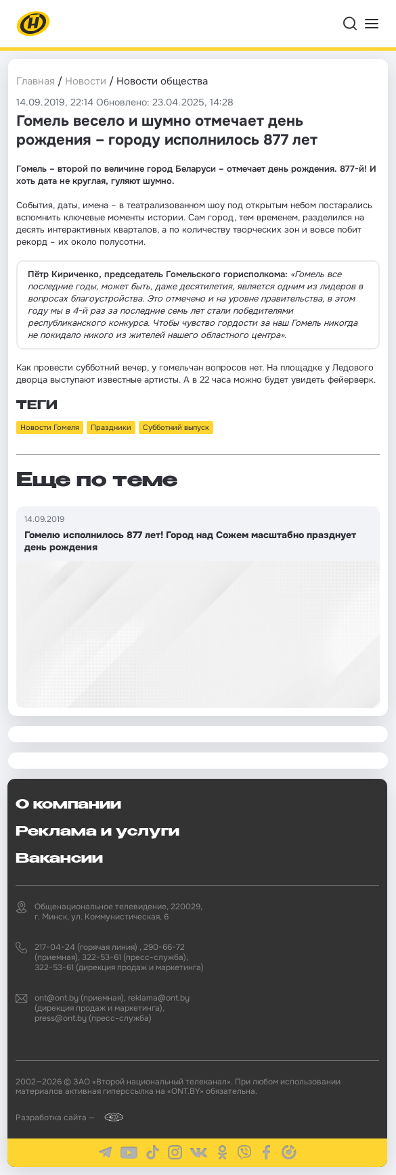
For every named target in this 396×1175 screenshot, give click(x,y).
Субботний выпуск (176, 427)
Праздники (111, 427)
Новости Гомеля (49, 427)
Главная (35, 81)
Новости (85, 81)
